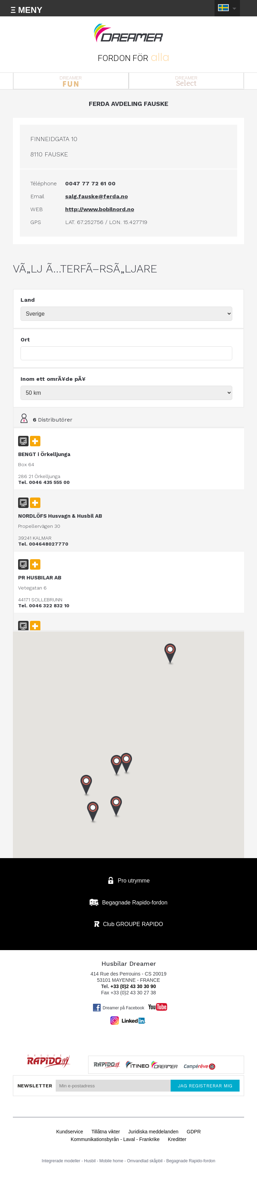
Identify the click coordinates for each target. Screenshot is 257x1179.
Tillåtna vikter (105, 1131)
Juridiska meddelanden (153, 1131)
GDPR (194, 1131)
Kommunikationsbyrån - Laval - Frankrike (115, 1139)
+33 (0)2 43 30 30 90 (133, 986)
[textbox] (126, 353)
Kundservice (69, 1131)
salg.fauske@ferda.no (96, 196)
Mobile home (111, 1160)
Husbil (89, 1160)
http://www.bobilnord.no (99, 209)
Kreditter (177, 1139)
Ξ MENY (26, 10)
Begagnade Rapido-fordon (190, 1160)
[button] (93, 813)
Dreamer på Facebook (118, 1007)
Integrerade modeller (61, 1160)
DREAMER (71, 81)
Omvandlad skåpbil (145, 1160)
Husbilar (128, 33)
